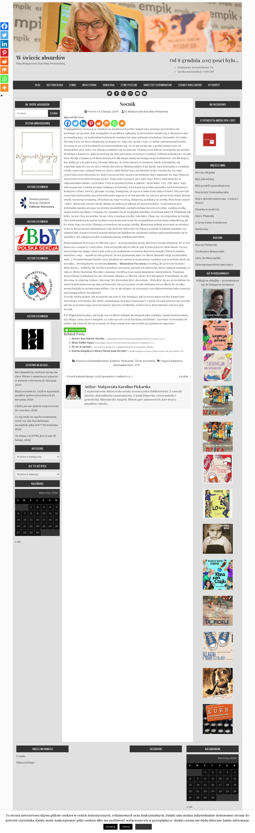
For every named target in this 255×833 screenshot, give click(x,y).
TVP (137, 365)
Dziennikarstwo (98, 360)
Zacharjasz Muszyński (209, 251)
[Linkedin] (83, 123)
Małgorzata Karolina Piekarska (148, 111)
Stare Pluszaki (129, 85)
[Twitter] (75, 123)
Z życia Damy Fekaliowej (211, 222)
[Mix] (106, 123)
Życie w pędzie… (82, 346)
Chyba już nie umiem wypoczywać (37, 406)
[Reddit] (98, 123)
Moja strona (89, 85)
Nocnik (127, 104)
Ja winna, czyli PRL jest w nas (33, 435)
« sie (18, 541)
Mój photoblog (204, 179)
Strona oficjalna (205, 172)
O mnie (72, 85)
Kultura (115, 360)
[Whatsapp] (114, 123)
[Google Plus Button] (123, 93)
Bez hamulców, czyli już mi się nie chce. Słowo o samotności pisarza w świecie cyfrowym (36, 376)
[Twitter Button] (109, 93)
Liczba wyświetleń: (190, 71)
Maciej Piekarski (206, 244)
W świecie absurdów (40, 57)
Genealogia (108, 85)
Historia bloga (55, 85)
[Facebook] (67, 123)
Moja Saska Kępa (83, 342)
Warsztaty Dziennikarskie (157, 85)
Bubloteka (201, 229)
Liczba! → (185, 376)
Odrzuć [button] (126, 826)
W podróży (214, 85)
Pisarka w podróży (207, 209)
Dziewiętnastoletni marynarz (214, 264)
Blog (37, 85)
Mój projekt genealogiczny (212, 185)
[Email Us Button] (144, 93)
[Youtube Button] (137, 93)
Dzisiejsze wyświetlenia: (194, 67)
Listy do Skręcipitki (207, 258)
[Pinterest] (90, 123)
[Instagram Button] (130, 93)
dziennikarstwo (123, 365)
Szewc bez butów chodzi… (89, 338)
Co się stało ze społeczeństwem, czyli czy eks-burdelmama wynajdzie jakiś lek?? (36, 421)
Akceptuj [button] (110, 826)
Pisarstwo (127, 360)
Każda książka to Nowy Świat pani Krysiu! (99, 350)
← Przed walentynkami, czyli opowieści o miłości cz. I (98, 376)
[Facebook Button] (116, 93)
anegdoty (176, 360)
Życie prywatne (145, 360)
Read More (143, 826)
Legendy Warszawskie (190, 85)
